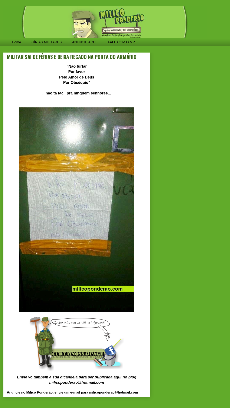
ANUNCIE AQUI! (85, 42)
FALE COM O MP (121, 42)
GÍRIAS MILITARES (47, 42)
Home (16, 42)
